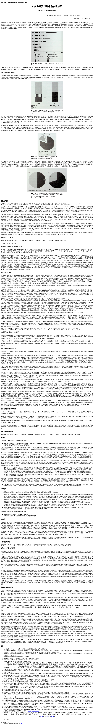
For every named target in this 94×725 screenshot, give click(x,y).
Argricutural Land (46, 197)
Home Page (23, 723)
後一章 (52, 716)
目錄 (47, 716)
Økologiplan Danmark (33, 711)
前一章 (41, 716)
